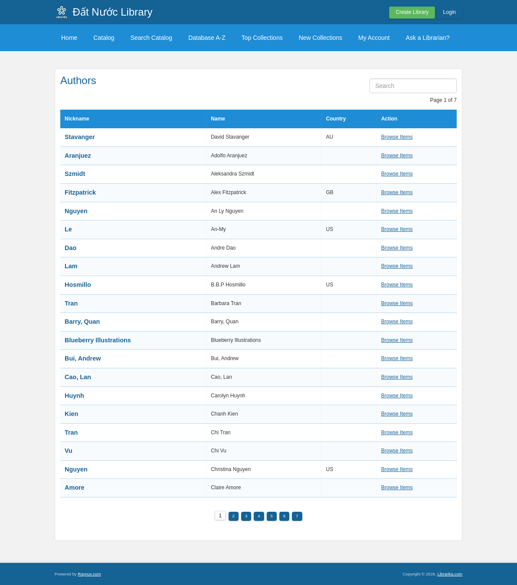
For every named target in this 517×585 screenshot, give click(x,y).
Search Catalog (152, 37)
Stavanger (80, 136)
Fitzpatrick (80, 192)
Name (218, 119)
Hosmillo (78, 284)
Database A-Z (207, 37)
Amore (75, 487)
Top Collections (262, 37)
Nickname (77, 119)
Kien (71, 413)
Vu (68, 450)
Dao (70, 247)
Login (449, 12)
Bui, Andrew (83, 358)
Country (336, 119)
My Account (373, 37)
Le (68, 229)
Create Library (412, 12)
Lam (71, 266)
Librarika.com (449, 574)
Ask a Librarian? (427, 37)
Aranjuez (78, 155)
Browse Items (397, 137)
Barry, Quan (82, 321)
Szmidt (75, 173)
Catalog (103, 37)
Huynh (74, 395)
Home (69, 37)
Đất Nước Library (113, 12)
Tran (71, 303)
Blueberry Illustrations (98, 340)
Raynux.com (89, 574)
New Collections (320, 37)
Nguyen (76, 211)
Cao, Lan (78, 377)
